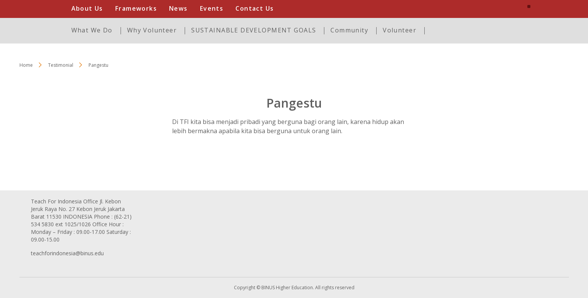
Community (349, 30)
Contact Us (254, 8)
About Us (87, 8)
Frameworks (136, 8)
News (178, 8)
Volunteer (399, 30)
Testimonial (60, 65)
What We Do (92, 30)
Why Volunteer (152, 30)
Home (26, 65)
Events (212, 8)
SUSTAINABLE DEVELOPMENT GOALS (253, 30)
